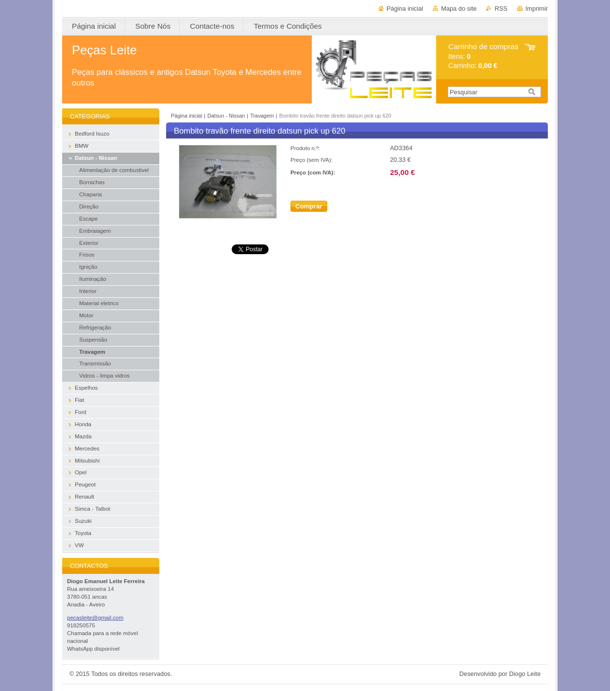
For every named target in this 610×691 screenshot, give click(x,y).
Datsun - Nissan (226, 116)
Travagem (262, 116)
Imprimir (536, 8)
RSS (500, 8)
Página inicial (405, 8)
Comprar (308, 206)
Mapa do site (458, 8)
